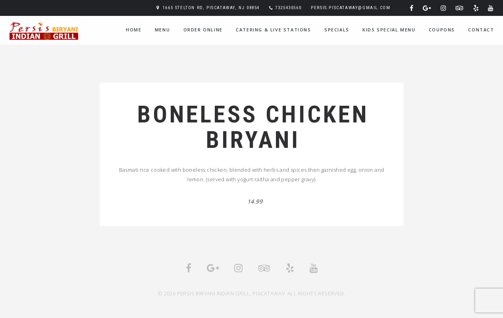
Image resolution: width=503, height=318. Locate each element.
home (133, 30)
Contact (481, 30)
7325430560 (288, 7)
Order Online (203, 30)
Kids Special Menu (388, 30)
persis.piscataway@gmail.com (350, 7)
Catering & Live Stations (273, 30)
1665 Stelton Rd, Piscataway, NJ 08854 (211, 7)
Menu (162, 30)
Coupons (442, 30)
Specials (336, 30)
